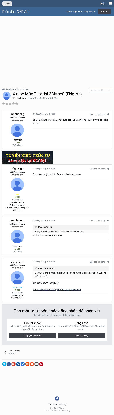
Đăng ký (104, 11)
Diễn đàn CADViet (16, 12)
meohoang (21, 98)
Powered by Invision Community (57, 411)
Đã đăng (43, 114)
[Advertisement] (57, 38)
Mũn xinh (17, 168)
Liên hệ (62, 404)
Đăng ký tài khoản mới (32, 336)
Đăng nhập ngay (81, 336)
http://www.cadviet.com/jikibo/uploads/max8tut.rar (56, 289)
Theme (52, 404)
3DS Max (54, 98)
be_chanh (17, 261)
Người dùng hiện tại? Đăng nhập (80, 11)
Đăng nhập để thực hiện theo (16, 89)
